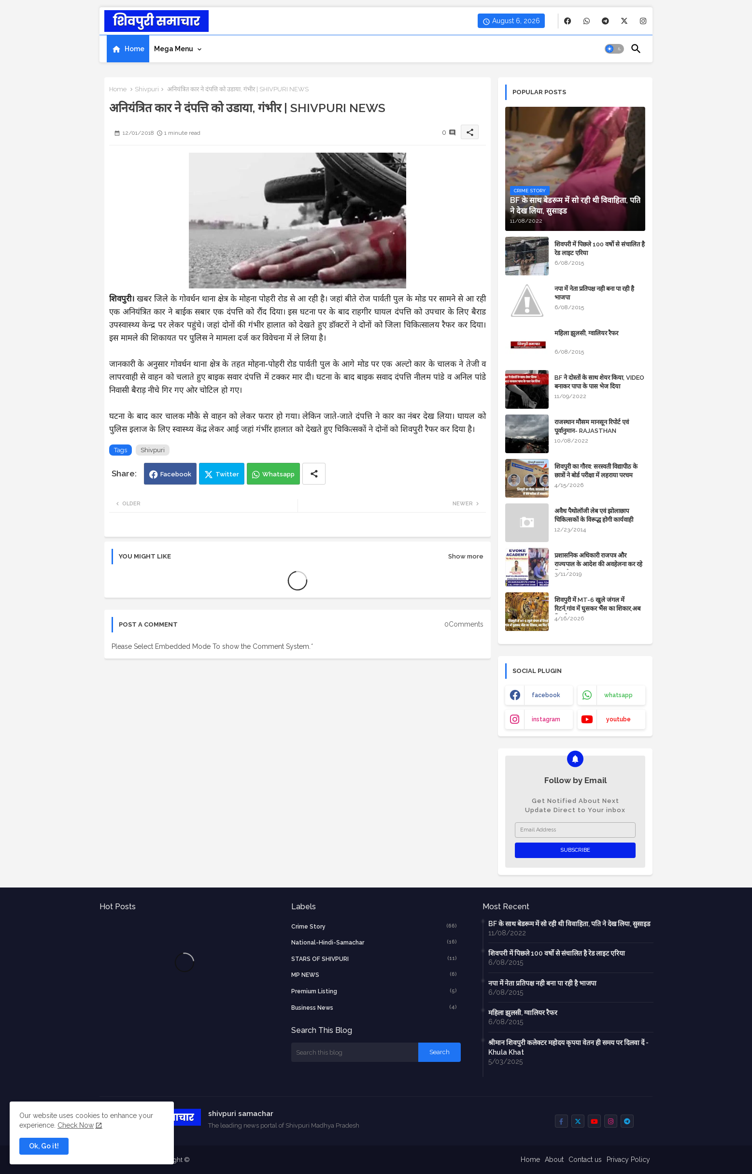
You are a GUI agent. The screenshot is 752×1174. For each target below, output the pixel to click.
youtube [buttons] (618, 719)
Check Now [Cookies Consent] (75, 1125)
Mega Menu (173, 49)
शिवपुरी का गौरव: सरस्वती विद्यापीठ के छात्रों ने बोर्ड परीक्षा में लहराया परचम (596, 471)
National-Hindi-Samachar (374, 942)
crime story (374, 926)
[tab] (128, 48)
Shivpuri (147, 89)
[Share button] (314, 474)
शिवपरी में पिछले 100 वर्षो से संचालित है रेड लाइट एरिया (599, 249)
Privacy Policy (628, 1159)
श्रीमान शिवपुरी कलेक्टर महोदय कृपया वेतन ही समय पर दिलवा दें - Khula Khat (568, 1047)
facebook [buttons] (546, 695)
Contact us (585, 1159)
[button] (614, 49)
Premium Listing (374, 991)
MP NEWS (374, 974)
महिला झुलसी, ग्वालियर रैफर (586, 333)
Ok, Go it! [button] (44, 1146)
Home (134, 49)
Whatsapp (278, 474)
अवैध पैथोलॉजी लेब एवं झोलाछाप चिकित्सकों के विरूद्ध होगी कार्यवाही (593, 515)
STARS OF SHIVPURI (374, 958)
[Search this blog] (355, 1052)
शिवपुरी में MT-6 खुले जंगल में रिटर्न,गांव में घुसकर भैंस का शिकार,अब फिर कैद (597, 608)
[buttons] (568, 21)
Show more (465, 556)
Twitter (227, 474)
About (554, 1159)
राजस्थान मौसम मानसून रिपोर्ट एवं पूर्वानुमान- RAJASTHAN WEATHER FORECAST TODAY (598, 430)
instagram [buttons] (546, 719)
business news (374, 1007)
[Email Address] (575, 830)
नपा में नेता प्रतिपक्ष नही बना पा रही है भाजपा (594, 293)
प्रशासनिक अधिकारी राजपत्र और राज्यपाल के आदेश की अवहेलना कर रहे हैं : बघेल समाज (598, 564)
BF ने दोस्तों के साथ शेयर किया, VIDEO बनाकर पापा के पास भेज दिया (599, 382)
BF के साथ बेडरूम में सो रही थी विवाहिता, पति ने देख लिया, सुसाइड (569, 924)
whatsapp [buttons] (618, 695)
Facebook (175, 474)
